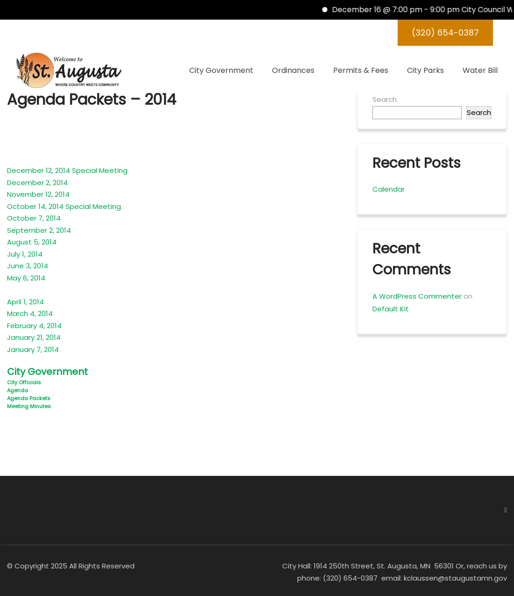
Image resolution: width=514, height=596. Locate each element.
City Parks (425, 70)
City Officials (24, 382)
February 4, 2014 (34, 325)
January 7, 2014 (33, 349)
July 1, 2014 (25, 254)
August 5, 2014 (32, 242)
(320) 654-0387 (445, 32)
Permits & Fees (360, 70)
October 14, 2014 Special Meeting (64, 206)
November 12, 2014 (38, 194)
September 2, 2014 (39, 230)
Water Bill (480, 70)
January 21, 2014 (34, 337)
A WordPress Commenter (417, 296)
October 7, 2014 (34, 218)
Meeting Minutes (29, 406)
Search (384, 99)
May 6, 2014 (26, 278)
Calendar (388, 189)
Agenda (17, 390)
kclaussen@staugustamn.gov (454, 578)
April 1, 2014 (25, 302)
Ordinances (293, 70)
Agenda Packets (28, 398)
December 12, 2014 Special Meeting (67, 170)
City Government (221, 70)
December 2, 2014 (37, 182)
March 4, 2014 (30, 313)
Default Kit (390, 309)
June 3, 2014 (27, 266)
